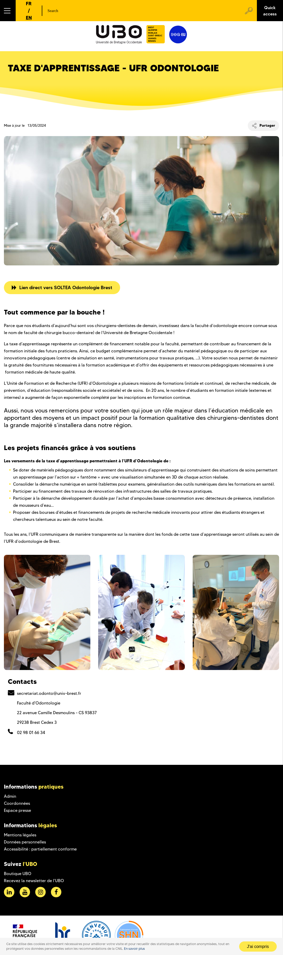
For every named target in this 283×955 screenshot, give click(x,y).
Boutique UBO (17, 873)
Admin (10, 796)
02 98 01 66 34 (31, 732)
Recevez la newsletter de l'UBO (34, 880)
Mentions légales (20, 834)
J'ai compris (258, 946)
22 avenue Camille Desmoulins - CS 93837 (57, 712)
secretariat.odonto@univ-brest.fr (49, 693)
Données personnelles (25, 842)
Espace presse (17, 810)
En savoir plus (134, 949)
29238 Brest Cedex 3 (37, 722)
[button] (8, 10)
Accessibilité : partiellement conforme (40, 849)
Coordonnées (17, 803)
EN (29, 18)
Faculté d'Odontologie (38, 703)
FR (29, 4)
